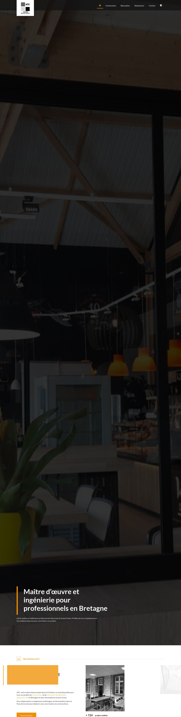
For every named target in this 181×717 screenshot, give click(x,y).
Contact (152, 6)
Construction (110, 6)
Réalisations (139, 6)
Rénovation (125, 6)
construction (37, 706)
